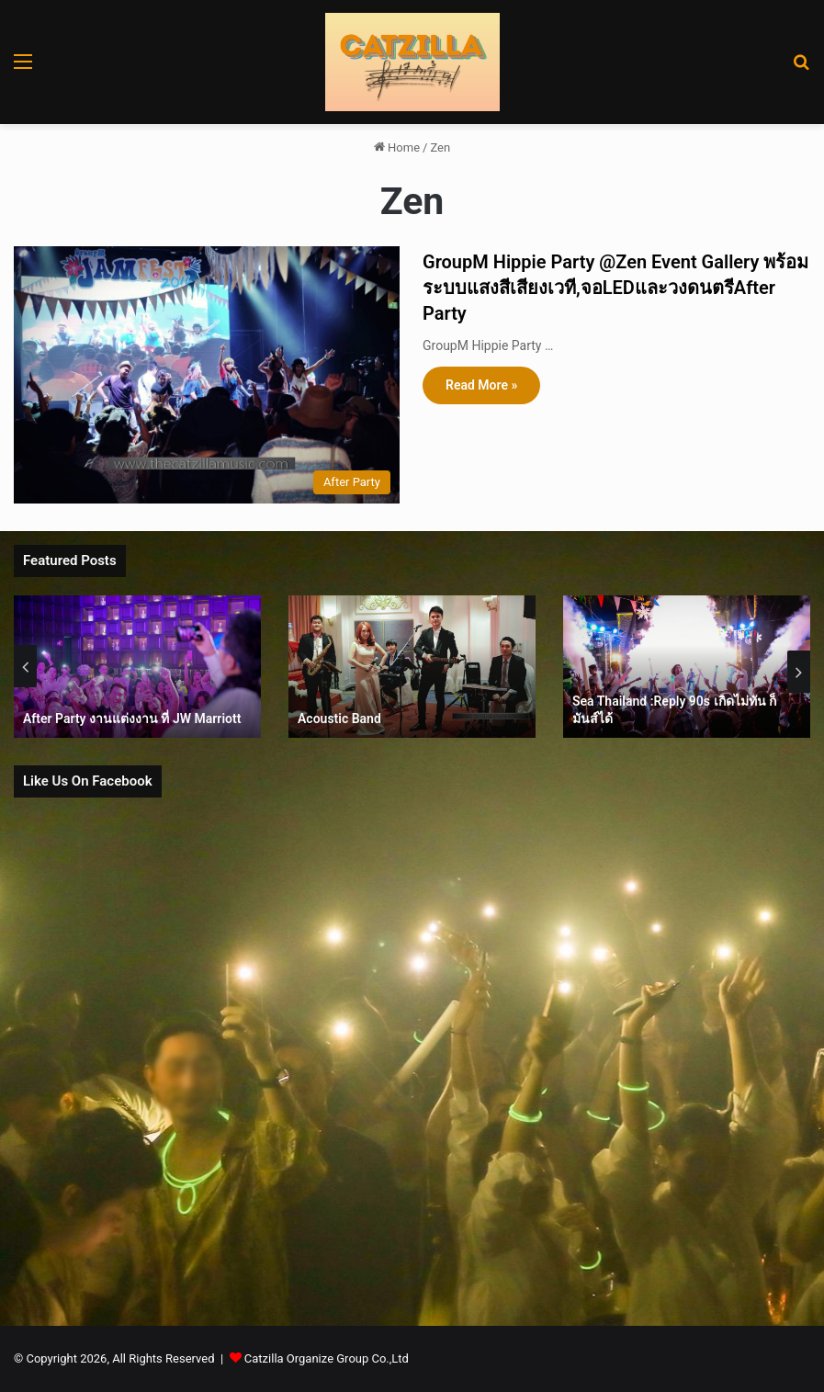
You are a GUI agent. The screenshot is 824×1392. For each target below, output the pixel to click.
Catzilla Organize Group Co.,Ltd (326, 1358)
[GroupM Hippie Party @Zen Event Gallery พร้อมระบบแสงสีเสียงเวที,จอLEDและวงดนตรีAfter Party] (207, 375)
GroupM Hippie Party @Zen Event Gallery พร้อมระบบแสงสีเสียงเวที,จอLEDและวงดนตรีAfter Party (615, 287)
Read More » (481, 385)
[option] (137, 666)
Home (397, 147)
